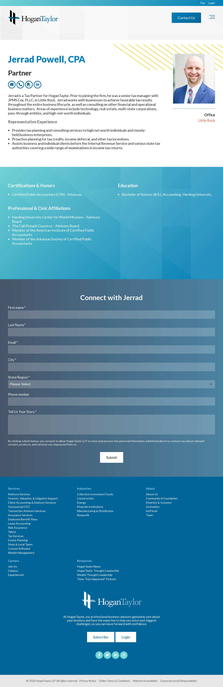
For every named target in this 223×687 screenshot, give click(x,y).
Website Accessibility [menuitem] (145, 680)
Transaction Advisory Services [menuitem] (27, 511)
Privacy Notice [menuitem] (87, 680)
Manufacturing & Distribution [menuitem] (95, 511)
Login (125, 637)
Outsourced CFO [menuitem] (19, 506)
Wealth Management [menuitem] (21, 552)
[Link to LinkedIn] (115, 655)
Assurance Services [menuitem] (20, 515)
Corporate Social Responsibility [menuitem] (178, 680)
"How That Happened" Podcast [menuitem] (96, 579)
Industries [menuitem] (84, 488)
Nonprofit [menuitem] (83, 515)
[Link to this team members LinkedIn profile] (37, 84)
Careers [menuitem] (13, 561)
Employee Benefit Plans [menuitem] (23, 519)
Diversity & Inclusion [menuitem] (159, 502)
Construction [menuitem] (85, 498)
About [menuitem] (150, 488)
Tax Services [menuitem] (16, 536)
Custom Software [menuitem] (19, 548)
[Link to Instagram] (124, 655)
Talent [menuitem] (12, 531)
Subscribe (100, 637)
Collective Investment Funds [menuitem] (95, 494)
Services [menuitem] (14, 488)
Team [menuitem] (149, 515)
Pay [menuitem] (202, 3)
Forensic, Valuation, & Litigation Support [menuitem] (33, 498)
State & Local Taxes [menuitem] (20, 544)
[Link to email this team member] (12, 84)
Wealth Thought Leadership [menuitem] (94, 574)
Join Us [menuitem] (12, 566)
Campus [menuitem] (13, 570)
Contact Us (186, 18)
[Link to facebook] (99, 655)
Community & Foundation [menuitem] (162, 498)
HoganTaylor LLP (46, 680)
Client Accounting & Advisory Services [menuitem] (32, 502)
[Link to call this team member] (20, 84)
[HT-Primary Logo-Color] (33, 17)
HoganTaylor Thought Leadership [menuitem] (98, 570)
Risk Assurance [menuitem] (17, 527)
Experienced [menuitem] (16, 574)
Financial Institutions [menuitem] (90, 506)
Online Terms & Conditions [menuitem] (114, 680)
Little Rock (206, 120)
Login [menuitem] (211, 3)
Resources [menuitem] (84, 561)
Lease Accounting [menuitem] (19, 523)
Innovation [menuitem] (153, 506)
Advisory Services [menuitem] (19, 494)
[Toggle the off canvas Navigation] (212, 18)
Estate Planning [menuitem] (18, 540)
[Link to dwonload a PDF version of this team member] (29, 84)
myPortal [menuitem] (151, 511)
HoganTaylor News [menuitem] (89, 566)
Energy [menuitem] (81, 502)
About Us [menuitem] (152, 494)
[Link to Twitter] (107, 655)
